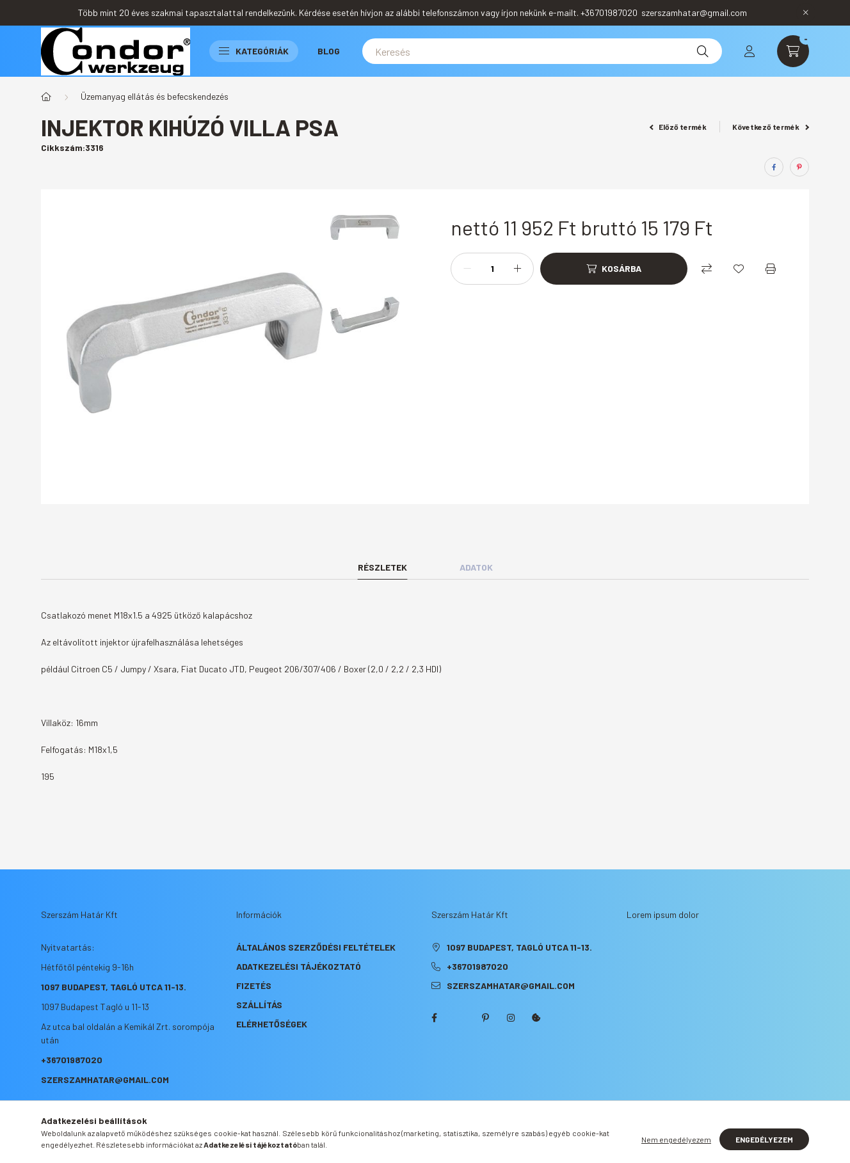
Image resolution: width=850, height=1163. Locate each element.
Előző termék (678, 126)
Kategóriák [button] (254, 50)
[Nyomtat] (770, 268)
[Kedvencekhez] (738, 268)
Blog (328, 50)
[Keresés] (542, 51)
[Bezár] (805, 12)
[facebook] (773, 167)
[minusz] (467, 268)
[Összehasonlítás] (706, 268)
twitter (459, 1018)
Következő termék (770, 126)
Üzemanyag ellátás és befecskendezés (155, 96)
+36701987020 (71, 1059)
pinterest (485, 1018)
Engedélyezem (764, 1139)
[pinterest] (799, 167)
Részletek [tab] (382, 567)
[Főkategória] (46, 97)
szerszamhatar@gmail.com (105, 1079)
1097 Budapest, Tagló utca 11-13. (113, 986)
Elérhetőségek (271, 1023)
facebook (434, 1018)
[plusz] (517, 268)
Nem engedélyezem (676, 1139)
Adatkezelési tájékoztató (298, 966)
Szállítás (259, 1004)
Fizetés (253, 985)
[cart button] (793, 51)
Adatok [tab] (476, 567)
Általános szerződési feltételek (316, 947)
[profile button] (750, 51)
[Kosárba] (613, 269)
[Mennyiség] (492, 268)
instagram (511, 1018)
